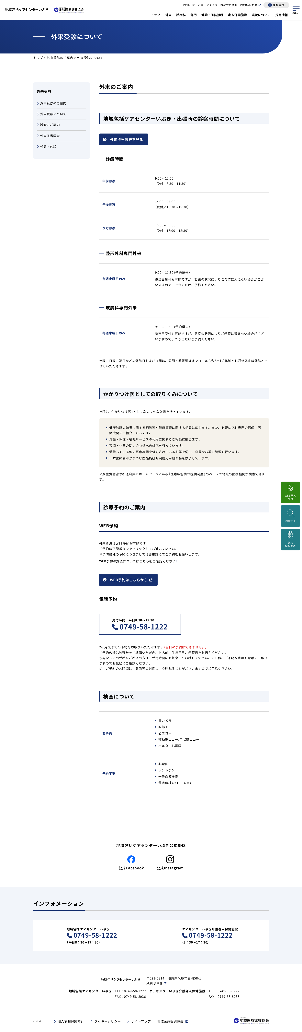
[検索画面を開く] (290, 516)
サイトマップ (140, 1021)
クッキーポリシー (107, 1021)
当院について (261, 14)
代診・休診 (47, 147)
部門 (193, 14)
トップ (156, 14)
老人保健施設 (237, 14)
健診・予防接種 (212, 14)
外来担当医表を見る (126, 139)
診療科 (181, 14)
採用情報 (281, 14)
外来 (168, 14)
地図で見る (154, 983)
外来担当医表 (48, 136)
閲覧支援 (278, 5)
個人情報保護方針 (70, 1021)
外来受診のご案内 (60, 57)
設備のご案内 (48, 125)
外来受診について (52, 114)
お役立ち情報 (229, 5)
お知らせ (189, 5)
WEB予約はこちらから (129, 579)
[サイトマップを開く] (296, 10)
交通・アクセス (207, 5)
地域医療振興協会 (171, 1021)
